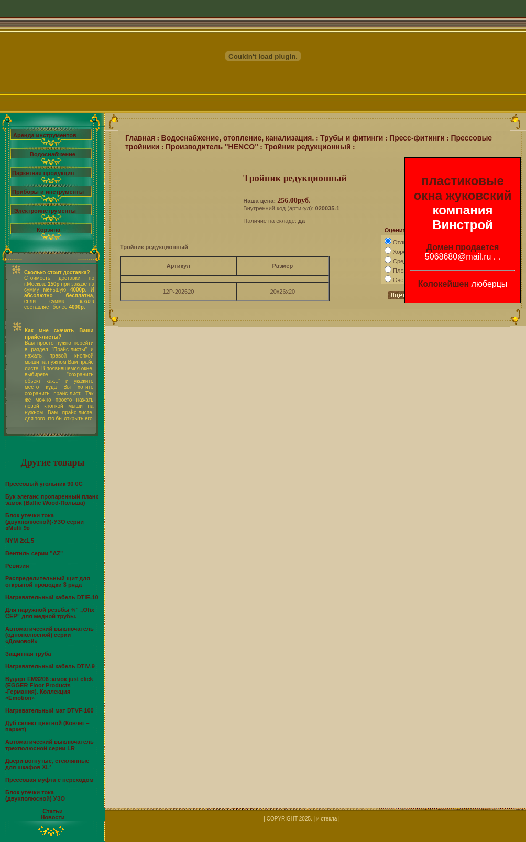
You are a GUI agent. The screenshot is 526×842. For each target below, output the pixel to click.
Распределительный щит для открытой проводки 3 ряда (47, 581)
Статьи (52, 811)
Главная (140, 138)
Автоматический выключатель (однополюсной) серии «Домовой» (49, 634)
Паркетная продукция (43, 173)
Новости (52, 817)
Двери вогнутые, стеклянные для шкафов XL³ (47, 764)
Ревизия (17, 566)
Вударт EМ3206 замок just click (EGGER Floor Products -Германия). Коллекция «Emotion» (49, 688)
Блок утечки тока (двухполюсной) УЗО (35, 795)
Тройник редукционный (307, 147)
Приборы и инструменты (48, 192)
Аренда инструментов (44, 135)
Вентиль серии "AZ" (34, 553)
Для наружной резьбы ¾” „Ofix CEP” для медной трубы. (49, 613)
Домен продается (462, 247)
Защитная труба (28, 654)
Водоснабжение (52, 154)
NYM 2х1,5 (19, 540)
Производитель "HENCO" (212, 147)
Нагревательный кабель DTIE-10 (51, 597)
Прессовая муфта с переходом (49, 779)
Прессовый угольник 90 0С (44, 484)
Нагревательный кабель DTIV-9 (50, 666)
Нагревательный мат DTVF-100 (49, 710)
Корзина (48, 229)
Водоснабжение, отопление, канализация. (237, 138)
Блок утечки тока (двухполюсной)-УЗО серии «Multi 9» (44, 521)
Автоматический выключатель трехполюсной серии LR (49, 745)
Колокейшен (443, 283)
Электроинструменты (45, 211)
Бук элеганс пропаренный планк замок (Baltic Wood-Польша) (51, 499)
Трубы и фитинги (351, 138)
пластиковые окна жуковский (463, 188)
